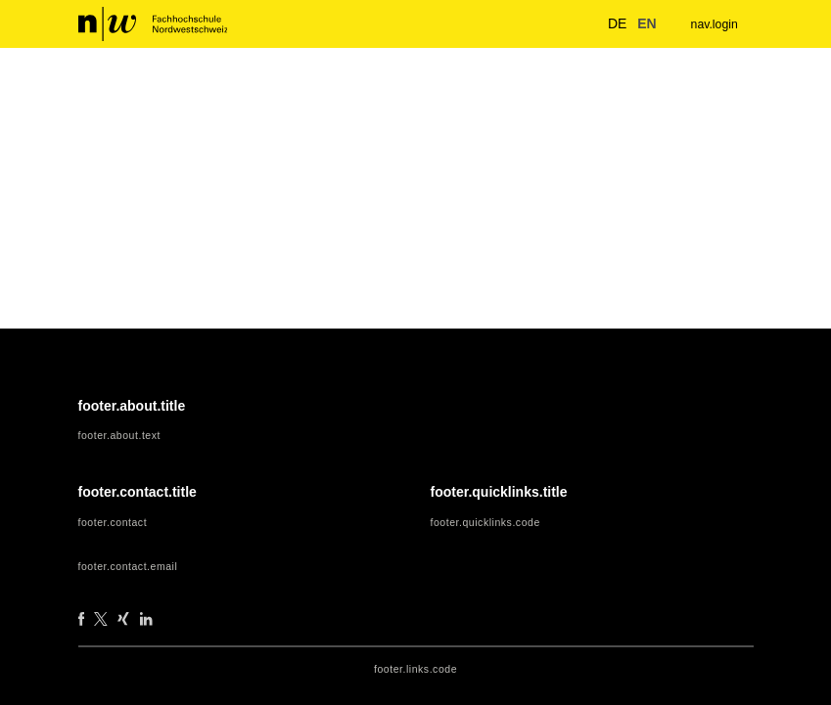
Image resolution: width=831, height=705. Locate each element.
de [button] (607, 23)
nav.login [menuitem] (712, 24)
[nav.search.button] (576, 23)
